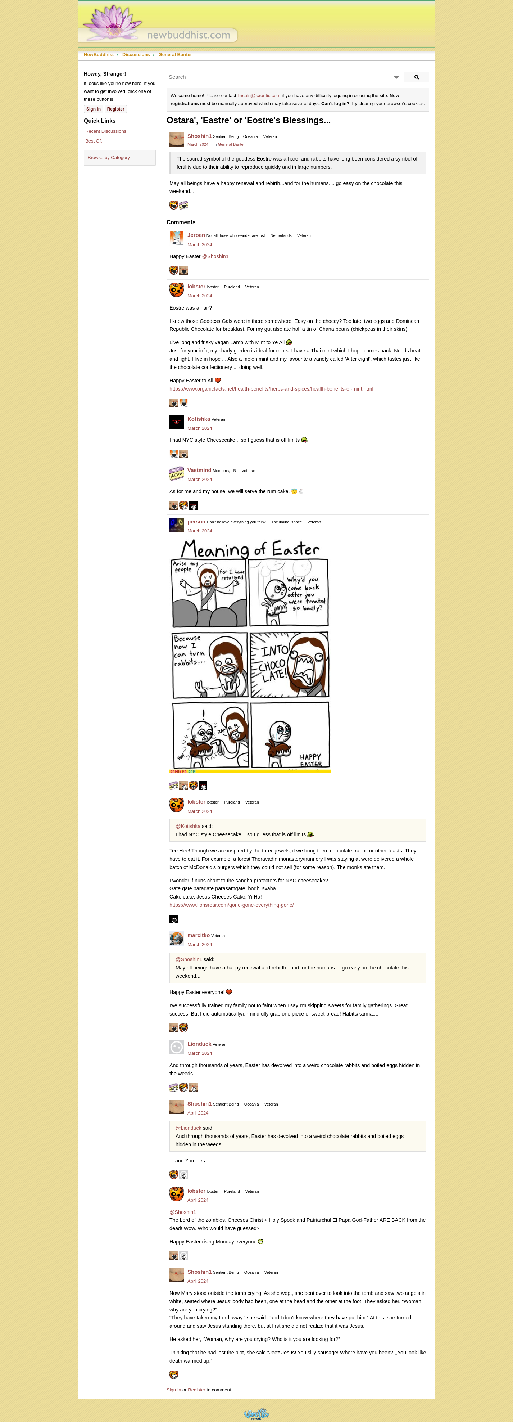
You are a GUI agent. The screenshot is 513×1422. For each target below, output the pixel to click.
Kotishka (198, 419)
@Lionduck (188, 1128)
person (196, 521)
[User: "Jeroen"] (176, 238)
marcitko (198, 935)
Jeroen (196, 235)
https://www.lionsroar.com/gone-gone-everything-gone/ (231, 905)
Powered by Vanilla (256, 1414)
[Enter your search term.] (284, 77)
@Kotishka (188, 826)
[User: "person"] (176, 525)
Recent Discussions (105, 131)
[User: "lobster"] (176, 290)
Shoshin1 (199, 136)
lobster (196, 286)
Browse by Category (109, 157)
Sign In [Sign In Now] (93, 109)
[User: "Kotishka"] (176, 422)
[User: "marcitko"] (176, 938)
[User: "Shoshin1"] (176, 139)
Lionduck (199, 1044)
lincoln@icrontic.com (258, 95)
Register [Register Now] (115, 109)
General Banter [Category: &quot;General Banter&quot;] (231, 144)
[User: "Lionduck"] (176, 1047)
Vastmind (199, 470)
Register (196, 1389)
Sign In (174, 1389)
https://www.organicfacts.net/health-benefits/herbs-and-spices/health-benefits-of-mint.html (271, 389)
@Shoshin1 (215, 256)
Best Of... (95, 141)
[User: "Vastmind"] (176, 473)
